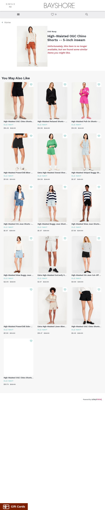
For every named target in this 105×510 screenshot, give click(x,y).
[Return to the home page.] (59, 5)
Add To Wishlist (31, 84)
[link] (52, 14)
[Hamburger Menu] (18, 14)
